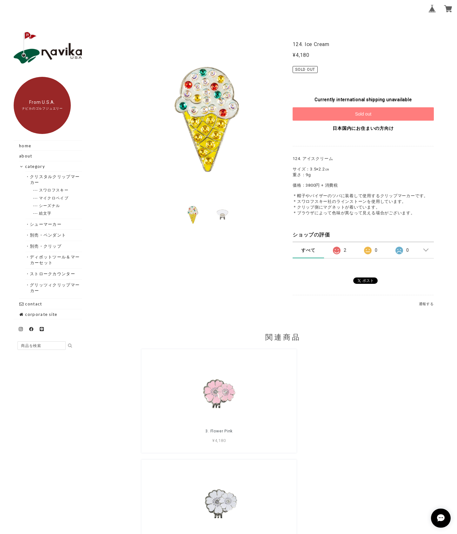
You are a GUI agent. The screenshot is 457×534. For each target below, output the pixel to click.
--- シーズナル (49, 205)
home (25, 145)
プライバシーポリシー (248, 497)
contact (30, 303)
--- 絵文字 (45, 213)
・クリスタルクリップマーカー (55, 179)
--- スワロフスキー (54, 190)
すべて (308, 250)
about (25, 155)
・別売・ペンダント (48, 234)
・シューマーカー (46, 224)
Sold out (363, 114)
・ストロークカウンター (52, 273)
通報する (426, 304)
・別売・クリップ (46, 246)
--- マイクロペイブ (54, 198)
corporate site (38, 314)
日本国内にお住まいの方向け (363, 128)
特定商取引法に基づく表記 (303, 497)
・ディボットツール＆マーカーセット (55, 259)
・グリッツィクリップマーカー (55, 287)
